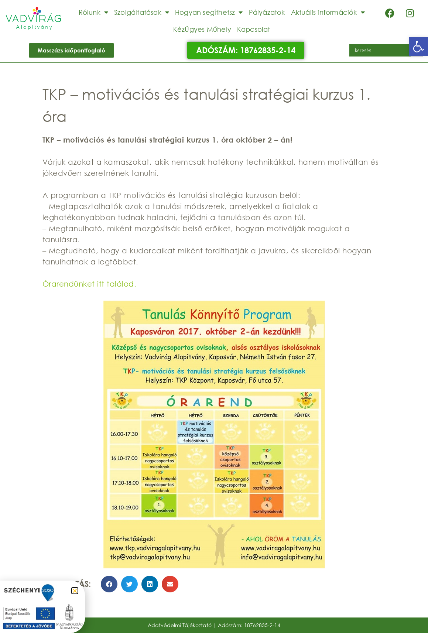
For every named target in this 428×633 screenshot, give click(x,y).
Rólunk (93, 12)
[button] (418, 46)
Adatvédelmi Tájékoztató (180, 625)
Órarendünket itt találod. (89, 284)
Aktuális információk (328, 12)
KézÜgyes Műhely (202, 29)
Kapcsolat (253, 29)
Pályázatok (267, 12)
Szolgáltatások (141, 12)
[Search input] (382, 50)
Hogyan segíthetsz (209, 12)
